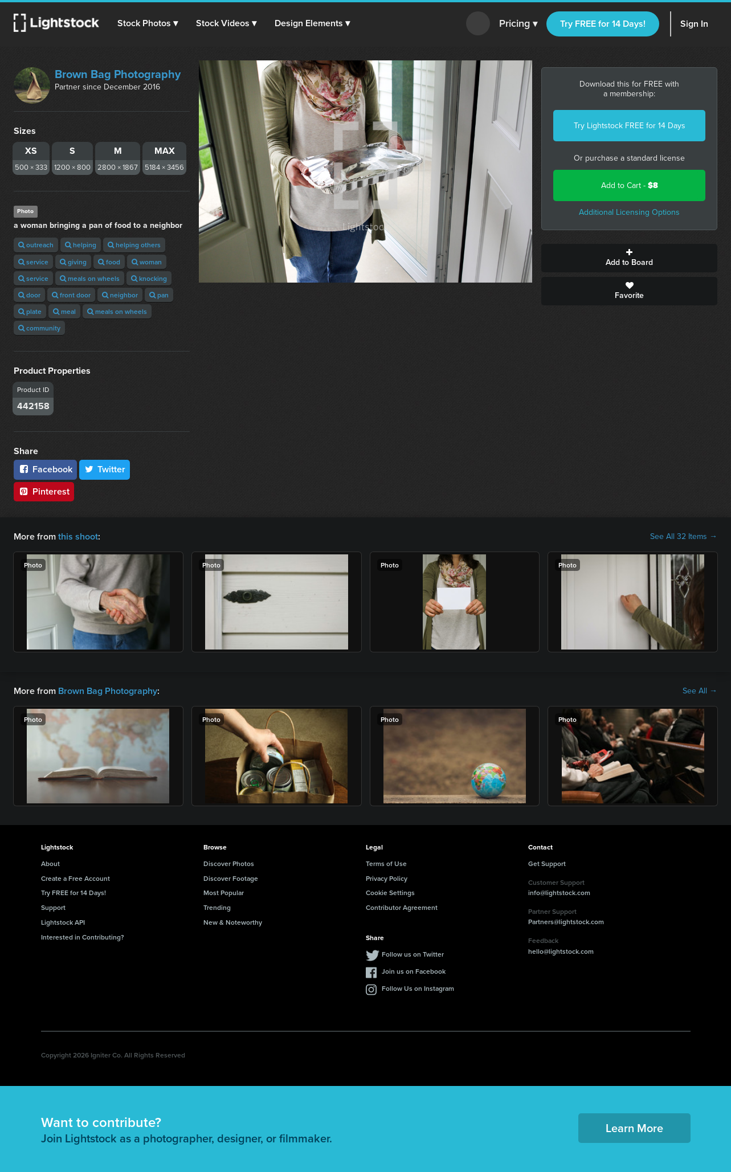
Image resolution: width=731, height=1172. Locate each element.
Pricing (518, 23)
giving (73, 262)
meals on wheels (90, 278)
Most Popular (223, 892)
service (33, 262)
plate (30, 311)
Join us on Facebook (414, 971)
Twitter (105, 469)
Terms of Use (386, 863)
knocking (149, 278)
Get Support (547, 863)
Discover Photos (228, 863)
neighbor (120, 295)
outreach (36, 245)
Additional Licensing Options (629, 212)
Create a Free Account (75, 878)
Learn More (634, 1128)
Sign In (694, 23)
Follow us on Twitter (413, 954)
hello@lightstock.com (561, 951)
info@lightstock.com (559, 892)
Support (53, 907)
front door (71, 295)
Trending (217, 907)
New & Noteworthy (232, 922)
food (109, 262)
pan (159, 295)
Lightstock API (63, 922)
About (50, 863)
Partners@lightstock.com (566, 921)
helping (80, 245)
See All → (700, 691)
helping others (134, 245)
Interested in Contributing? (82, 937)
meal (64, 311)
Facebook (45, 469)
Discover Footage (230, 878)
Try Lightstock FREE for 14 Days (629, 126)
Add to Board (629, 258)
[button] (147, 23)
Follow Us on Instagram (418, 988)
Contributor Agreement (402, 907)
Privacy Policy (386, 878)
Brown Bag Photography (118, 74)
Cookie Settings (390, 892)
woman (147, 262)
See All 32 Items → (683, 536)
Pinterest (44, 491)
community (39, 328)
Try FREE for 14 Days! (603, 23)
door (29, 295)
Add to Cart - (629, 185)
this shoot (78, 536)
